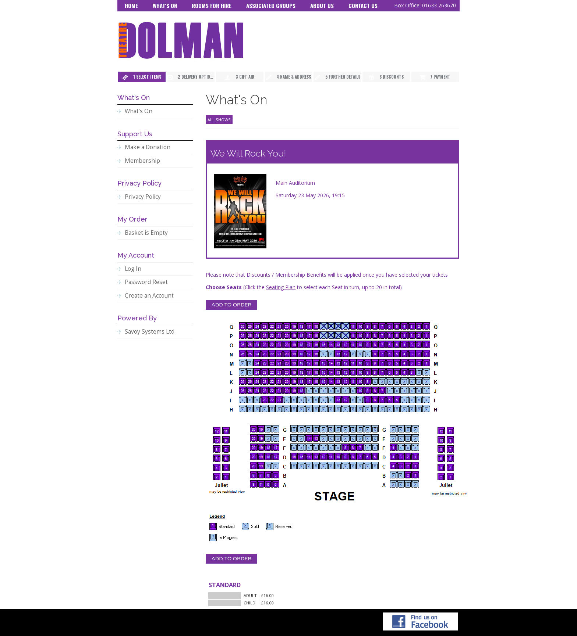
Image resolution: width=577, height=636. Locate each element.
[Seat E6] (367, 447)
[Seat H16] (316, 408)
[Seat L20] (286, 372)
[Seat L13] (338, 372)
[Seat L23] (264, 372)
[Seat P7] (382, 335)
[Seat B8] (253, 474)
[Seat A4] (393, 484)
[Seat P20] (286, 335)
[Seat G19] (261, 428)
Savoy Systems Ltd (149, 331)
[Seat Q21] (279, 326)
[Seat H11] (353, 408)
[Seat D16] (294, 456)
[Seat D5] (375, 456)
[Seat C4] (393, 465)
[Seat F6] (367, 438)
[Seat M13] (338, 362)
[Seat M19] (294, 362)
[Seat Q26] (242, 326)
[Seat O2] (419, 344)
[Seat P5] (397, 335)
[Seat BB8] (216, 449)
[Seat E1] (415, 447)
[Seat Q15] (323, 326)
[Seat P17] (308, 335)
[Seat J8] (375, 390)
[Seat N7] (382, 353)
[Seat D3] (400, 456)
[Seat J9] (367, 390)
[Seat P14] (330, 335)
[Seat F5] (375, 438)
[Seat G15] (301, 428)
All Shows (219, 119)
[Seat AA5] (450, 458)
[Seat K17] (308, 381)
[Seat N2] (419, 353)
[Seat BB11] (226, 430)
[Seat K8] (375, 381)
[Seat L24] (257, 372)
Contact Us (363, 5)
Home (131, 5)
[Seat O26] (242, 344)
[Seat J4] (404, 390)
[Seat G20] (253, 428)
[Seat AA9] (450, 439)
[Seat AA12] (441, 430)
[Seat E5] (375, 447)
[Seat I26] (242, 399)
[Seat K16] (316, 381)
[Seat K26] (242, 381)
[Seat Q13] (338, 326)
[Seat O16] (316, 344)
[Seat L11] (353, 372)
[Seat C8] (353, 465)
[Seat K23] (264, 381)
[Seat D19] (261, 456)
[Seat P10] (360, 335)
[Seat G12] (323, 428)
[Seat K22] (272, 381)
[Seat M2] (419, 362)
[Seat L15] (323, 372)
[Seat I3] (411, 399)
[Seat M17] (308, 362)
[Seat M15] (323, 362)
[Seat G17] (275, 428)
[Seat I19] (294, 399)
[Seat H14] (330, 408)
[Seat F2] (408, 438)
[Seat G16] (294, 428)
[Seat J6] (389, 390)
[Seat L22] (272, 372)
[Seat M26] (242, 362)
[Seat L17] (308, 372)
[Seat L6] (389, 372)
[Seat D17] (275, 456)
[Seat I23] (264, 399)
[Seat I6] (389, 399)
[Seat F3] (400, 438)
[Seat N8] (375, 353)
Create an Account (149, 295)
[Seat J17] (308, 390)
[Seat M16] (316, 362)
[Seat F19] (261, 438)
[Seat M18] (301, 362)
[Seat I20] (286, 399)
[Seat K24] (257, 381)
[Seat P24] (257, 335)
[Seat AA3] (450, 467)
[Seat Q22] (272, 326)
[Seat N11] (353, 353)
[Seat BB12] (216, 430)
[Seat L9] (367, 372)
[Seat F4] (393, 438)
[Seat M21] (279, 362)
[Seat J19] (294, 390)
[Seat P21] (279, 335)
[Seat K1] (426, 381)
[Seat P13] (338, 335)
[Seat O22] (272, 344)
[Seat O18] (301, 344)
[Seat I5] (397, 399)
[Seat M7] (382, 362)
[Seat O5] (397, 344)
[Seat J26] (242, 390)
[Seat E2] (408, 447)
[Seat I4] (404, 399)
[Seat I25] (250, 399)
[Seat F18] (268, 438)
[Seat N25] (250, 353)
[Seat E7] (360, 447)
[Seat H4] (404, 408)
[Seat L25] (250, 372)
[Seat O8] (375, 344)
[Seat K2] (419, 381)
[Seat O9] (367, 344)
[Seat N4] (404, 353)
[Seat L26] (242, 372)
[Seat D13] (316, 456)
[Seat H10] (360, 408)
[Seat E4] (393, 447)
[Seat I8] (375, 399)
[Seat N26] (242, 353)
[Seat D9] (345, 456)
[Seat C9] (345, 465)
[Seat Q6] (389, 326)
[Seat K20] (286, 381)
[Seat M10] (360, 362)
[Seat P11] (353, 335)
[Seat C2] (408, 465)
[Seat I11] (353, 399)
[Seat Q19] (294, 326)
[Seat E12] (323, 447)
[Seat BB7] (226, 449)
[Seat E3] (400, 447)
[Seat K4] (404, 381)
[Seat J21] (279, 390)
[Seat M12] (345, 362)
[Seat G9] (345, 428)
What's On (165, 5)
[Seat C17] (275, 465)
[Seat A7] (261, 484)
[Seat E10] (338, 447)
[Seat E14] (308, 447)
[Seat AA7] (450, 449)
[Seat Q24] (257, 326)
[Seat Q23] (264, 326)
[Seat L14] (330, 372)
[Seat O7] (382, 344)
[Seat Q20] (286, 326)
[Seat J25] (250, 390)
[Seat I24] (257, 399)
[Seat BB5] (226, 458)
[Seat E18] (268, 447)
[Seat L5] (397, 372)
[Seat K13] (338, 381)
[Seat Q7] (382, 326)
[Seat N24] (257, 353)
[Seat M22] (272, 362)
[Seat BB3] (226, 467)
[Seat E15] (301, 447)
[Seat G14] (308, 428)
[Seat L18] (301, 372)
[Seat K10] (360, 381)
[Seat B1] (415, 474)
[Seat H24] (257, 408)
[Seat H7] (382, 408)
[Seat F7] (360, 438)
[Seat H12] (345, 408)
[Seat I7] (382, 399)
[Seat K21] (279, 381)
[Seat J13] (338, 390)
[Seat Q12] (345, 326)
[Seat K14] (330, 381)
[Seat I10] (360, 399)
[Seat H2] (419, 408)
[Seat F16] (294, 438)
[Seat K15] (323, 381)
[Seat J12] (345, 390)
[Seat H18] (301, 408)
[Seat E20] (253, 447)
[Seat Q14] (330, 326)
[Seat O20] (286, 344)
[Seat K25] (250, 381)
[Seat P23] (264, 335)
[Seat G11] (330, 428)
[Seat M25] (250, 362)
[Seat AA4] (441, 467)
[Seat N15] (323, 353)
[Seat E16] (294, 447)
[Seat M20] (286, 362)
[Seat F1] (415, 438)
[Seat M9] (367, 362)
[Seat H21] (279, 408)
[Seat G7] (360, 428)
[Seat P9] (367, 335)
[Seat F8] (353, 438)
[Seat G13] (316, 428)
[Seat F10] (338, 438)
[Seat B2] (408, 474)
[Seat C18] (268, 465)
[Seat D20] (253, 456)
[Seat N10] (360, 353)
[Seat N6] (389, 353)
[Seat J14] (330, 390)
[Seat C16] (294, 465)
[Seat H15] (323, 408)
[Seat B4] (393, 474)
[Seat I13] (338, 399)
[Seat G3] (400, 428)
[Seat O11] (353, 344)
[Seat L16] (316, 372)
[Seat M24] (257, 362)
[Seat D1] (415, 456)
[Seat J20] (286, 390)
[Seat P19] (294, 335)
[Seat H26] (242, 408)
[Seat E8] (353, 447)
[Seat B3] (400, 474)
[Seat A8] (253, 484)
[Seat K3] (411, 381)
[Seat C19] (261, 465)
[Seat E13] (316, 447)
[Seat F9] (345, 438)
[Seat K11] (353, 381)
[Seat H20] (286, 408)
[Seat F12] (323, 438)
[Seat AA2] (441, 476)
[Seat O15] (323, 344)
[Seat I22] (272, 399)
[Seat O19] (294, 344)
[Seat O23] (264, 344)
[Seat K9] (367, 381)
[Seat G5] (375, 428)
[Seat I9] (367, 399)
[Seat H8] (375, 408)
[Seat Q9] (367, 326)
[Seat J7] (382, 390)
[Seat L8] (375, 372)
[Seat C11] (330, 465)
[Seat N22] (272, 353)
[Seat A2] (408, 484)
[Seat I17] (308, 399)
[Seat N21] (279, 353)
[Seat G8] (353, 428)
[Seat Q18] (301, 326)
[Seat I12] (345, 399)
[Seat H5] (397, 408)
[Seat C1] (415, 465)
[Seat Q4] (404, 326)
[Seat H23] (264, 408)
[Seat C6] (367, 465)
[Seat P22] (272, 335)
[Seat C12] (323, 465)
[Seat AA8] (441, 449)
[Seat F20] (253, 438)
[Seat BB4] (216, 467)
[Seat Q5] (397, 326)
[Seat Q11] (353, 326)
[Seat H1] (426, 408)
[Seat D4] (393, 456)
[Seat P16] (316, 335)
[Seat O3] (411, 344)
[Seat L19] (294, 372)
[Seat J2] (419, 390)
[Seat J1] (426, 390)
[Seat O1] (426, 344)
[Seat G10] (338, 428)
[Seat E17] (275, 447)
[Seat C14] (308, 465)
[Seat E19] (261, 447)
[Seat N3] (411, 353)
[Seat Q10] (360, 326)
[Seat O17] (308, 344)
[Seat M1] (426, 362)
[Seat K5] (397, 381)
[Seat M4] (404, 362)
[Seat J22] (272, 390)
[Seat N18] (301, 353)
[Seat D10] (338, 456)
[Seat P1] (426, 335)
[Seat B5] (275, 474)
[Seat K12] (345, 381)
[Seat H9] (367, 408)
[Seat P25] (250, 335)
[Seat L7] (382, 372)
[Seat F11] (330, 438)
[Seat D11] (330, 456)
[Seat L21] (279, 372)
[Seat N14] (330, 353)
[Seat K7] (382, 381)
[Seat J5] (397, 390)
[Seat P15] (323, 335)
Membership (142, 161)
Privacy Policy (143, 197)
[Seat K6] (389, 381)
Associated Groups (270, 5)
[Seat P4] (404, 335)
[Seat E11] (330, 447)
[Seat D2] (408, 456)
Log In (133, 269)
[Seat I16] (316, 399)
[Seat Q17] (308, 326)
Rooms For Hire (211, 5)
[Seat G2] (408, 428)
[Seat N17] (308, 353)
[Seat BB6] (216, 458)
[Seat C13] (316, 465)
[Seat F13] (316, 438)
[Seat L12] (345, 372)
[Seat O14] (330, 344)
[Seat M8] (375, 362)
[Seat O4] (404, 344)
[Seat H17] (308, 408)
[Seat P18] (301, 335)
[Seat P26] (242, 335)
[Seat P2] (419, 335)
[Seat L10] (360, 372)
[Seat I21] (279, 399)
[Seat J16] (316, 390)
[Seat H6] (389, 408)
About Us (322, 5)
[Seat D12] (323, 456)
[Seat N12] (345, 353)
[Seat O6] (389, 344)
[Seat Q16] (316, 326)
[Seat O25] (250, 344)
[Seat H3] (411, 408)
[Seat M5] (397, 362)
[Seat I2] (419, 399)
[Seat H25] (250, 408)
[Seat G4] (393, 428)
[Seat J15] (323, 390)
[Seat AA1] (450, 476)
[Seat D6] (367, 456)
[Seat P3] (411, 335)
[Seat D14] (308, 456)
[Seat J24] (257, 390)
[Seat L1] (426, 372)
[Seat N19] (294, 353)
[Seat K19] (294, 381)
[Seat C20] (253, 465)
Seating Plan (280, 287)
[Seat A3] (400, 484)
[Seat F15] (301, 438)
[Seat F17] (275, 438)
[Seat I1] (426, 399)
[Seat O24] (257, 344)
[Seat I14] (330, 399)
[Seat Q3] (411, 326)
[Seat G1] (415, 428)
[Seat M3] (411, 362)
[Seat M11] (353, 362)
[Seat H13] (338, 408)
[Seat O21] (279, 344)
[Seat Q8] (375, 326)
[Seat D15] (301, 456)
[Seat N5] (397, 353)
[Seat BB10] (216, 439)
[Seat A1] (415, 484)
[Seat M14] (330, 362)
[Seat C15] (301, 465)
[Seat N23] (264, 353)
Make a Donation (147, 147)
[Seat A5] (275, 484)
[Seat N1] (426, 353)
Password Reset (146, 282)
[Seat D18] (268, 456)
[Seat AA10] (441, 439)
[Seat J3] (411, 390)
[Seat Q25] (250, 326)
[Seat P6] (389, 335)
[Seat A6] (268, 484)
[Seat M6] (389, 362)
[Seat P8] (375, 335)
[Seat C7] (360, 465)
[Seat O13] (338, 344)
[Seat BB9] (226, 439)
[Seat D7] (360, 456)
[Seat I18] (301, 399)
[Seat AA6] (441, 458)
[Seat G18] (268, 428)
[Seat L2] (419, 372)
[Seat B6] (268, 474)
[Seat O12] (345, 344)
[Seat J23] (264, 390)
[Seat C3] (400, 465)
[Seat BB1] (226, 476)
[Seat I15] (323, 399)
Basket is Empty (146, 233)
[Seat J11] (353, 390)
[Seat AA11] (450, 430)
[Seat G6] (367, 428)
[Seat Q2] (419, 326)
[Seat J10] (360, 390)
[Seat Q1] (426, 326)
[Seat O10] (360, 344)
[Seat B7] (261, 474)
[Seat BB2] (216, 476)
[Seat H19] (294, 408)
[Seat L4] (404, 372)
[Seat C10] (338, 465)
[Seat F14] (308, 438)
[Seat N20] (286, 353)
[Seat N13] (338, 353)
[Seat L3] (411, 372)
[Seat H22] (272, 408)
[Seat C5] (375, 465)
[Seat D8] (353, 456)
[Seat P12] (345, 335)
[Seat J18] (301, 390)
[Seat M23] (264, 362)
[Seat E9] (345, 447)
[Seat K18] (301, 381)
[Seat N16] (316, 353)
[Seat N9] (367, 353)
